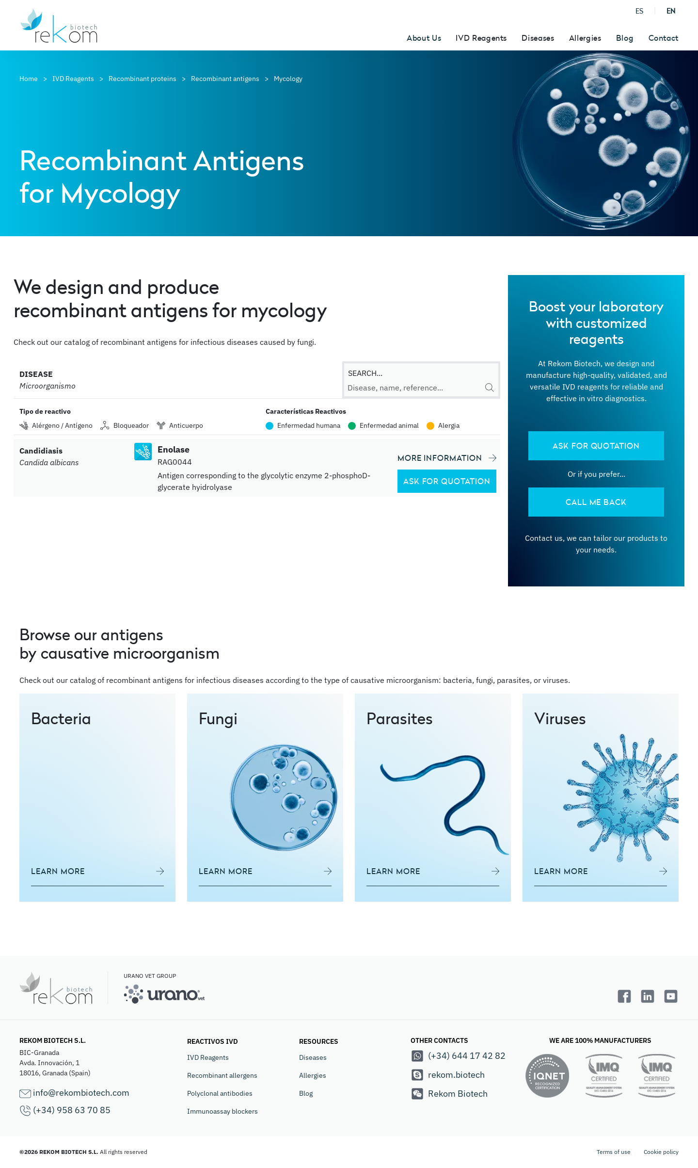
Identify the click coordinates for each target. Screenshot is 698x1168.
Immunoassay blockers (222, 1111)
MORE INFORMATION (446, 458)
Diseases (313, 1057)
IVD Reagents (208, 1057)
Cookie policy (661, 1151)
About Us (424, 37)
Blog (625, 37)
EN (670, 11)
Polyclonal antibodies (220, 1093)
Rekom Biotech (449, 1094)
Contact (664, 37)
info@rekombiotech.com (74, 1093)
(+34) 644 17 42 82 (458, 1056)
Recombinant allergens (222, 1075)
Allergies (312, 1075)
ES (639, 11)
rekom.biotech (448, 1075)
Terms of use (614, 1151)
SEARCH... (365, 373)
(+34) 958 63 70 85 (65, 1110)
